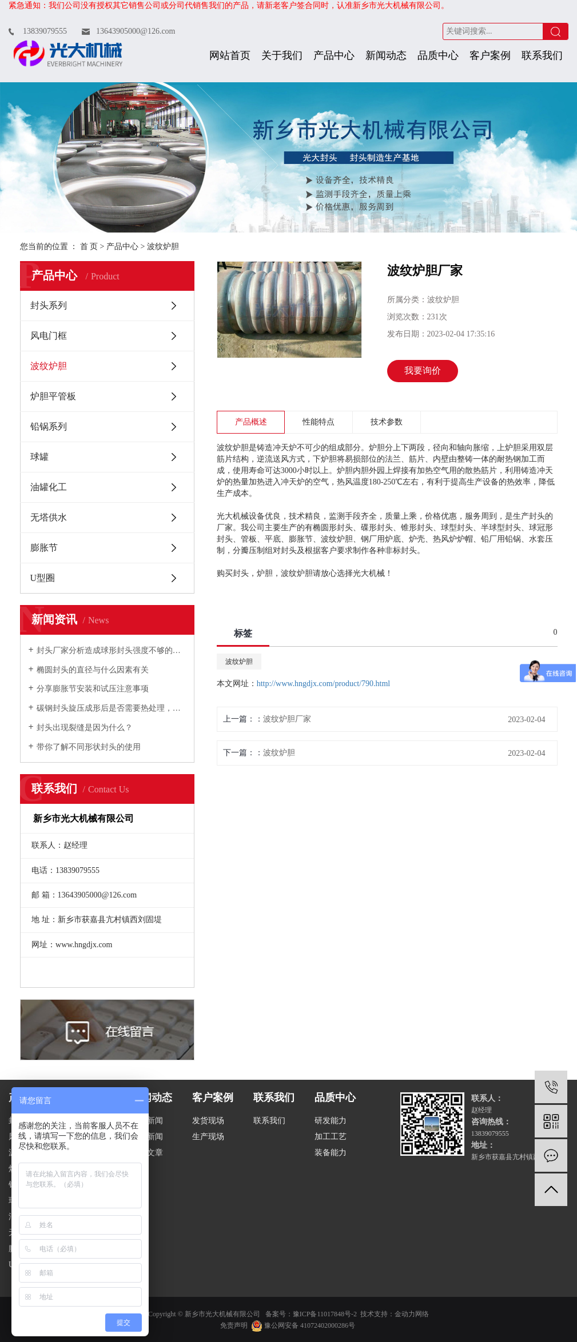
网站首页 (229, 55)
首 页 (89, 246)
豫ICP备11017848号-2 (325, 1314)
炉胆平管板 (53, 396)
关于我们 (282, 55)
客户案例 (490, 55)
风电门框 (48, 335)
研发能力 (331, 1120)
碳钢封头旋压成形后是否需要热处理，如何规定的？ (111, 708)
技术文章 (147, 1152)
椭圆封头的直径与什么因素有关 (93, 670)
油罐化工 (48, 487)
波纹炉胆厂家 (287, 719)
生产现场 (208, 1136)
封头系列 (48, 305)
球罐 (39, 457)
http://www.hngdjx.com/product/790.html (324, 683)
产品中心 (334, 55)
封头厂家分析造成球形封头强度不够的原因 (111, 650)
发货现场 (208, 1120)
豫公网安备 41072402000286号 (303, 1325)
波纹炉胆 (163, 246)
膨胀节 (44, 547)
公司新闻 (147, 1120)
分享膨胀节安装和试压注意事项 (93, 688)
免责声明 (234, 1325)
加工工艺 (331, 1136)
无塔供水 (48, 517)
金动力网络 (412, 1314)
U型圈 (42, 578)
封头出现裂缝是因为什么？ (85, 727)
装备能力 (331, 1152)
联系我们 (542, 55)
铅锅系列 (48, 426)
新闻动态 (386, 55)
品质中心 (438, 55)
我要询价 (422, 370)
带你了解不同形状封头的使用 (89, 747)
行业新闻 (147, 1136)
